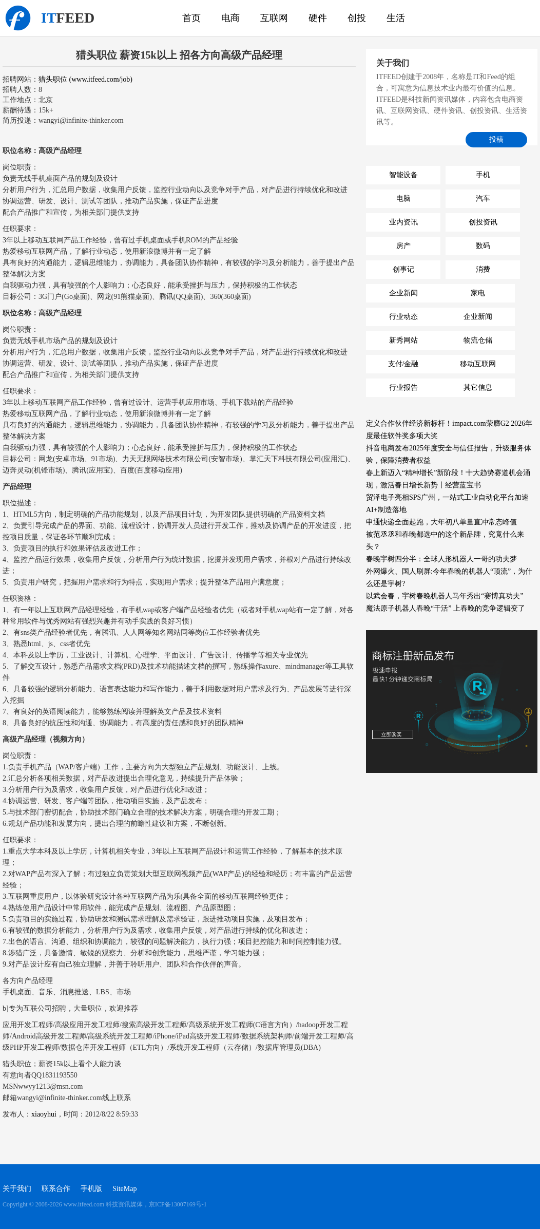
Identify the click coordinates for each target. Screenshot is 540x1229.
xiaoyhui (43, 1114)
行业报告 (403, 387)
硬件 (317, 18)
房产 (403, 246)
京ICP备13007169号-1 (178, 1204)
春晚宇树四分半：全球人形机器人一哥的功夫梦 (441, 559)
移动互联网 (478, 364)
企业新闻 (403, 293)
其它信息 (478, 387)
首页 (191, 18)
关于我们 (17, 1189)
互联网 (274, 18)
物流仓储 (478, 340)
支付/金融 (403, 364)
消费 (483, 269)
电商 (230, 18)
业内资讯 (403, 222)
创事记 (403, 269)
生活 (396, 18)
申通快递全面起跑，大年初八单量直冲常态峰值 (441, 522)
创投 (357, 18)
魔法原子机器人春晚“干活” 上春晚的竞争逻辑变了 (445, 608)
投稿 (496, 139)
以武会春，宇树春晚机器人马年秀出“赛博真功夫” (444, 596)
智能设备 (403, 175)
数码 (483, 246)
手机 (483, 175)
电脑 (403, 198)
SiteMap (124, 1189)
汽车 (483, 198)
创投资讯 (483, 222)
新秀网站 (403, 340)
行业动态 (403, 316)
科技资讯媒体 (18, 18)
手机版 (91, 1189)
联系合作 (56, 1189)
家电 (478, 293)
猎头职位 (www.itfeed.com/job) (85, 79)
